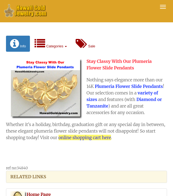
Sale (85, 43)
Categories (51, 43)
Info (18, 43)
